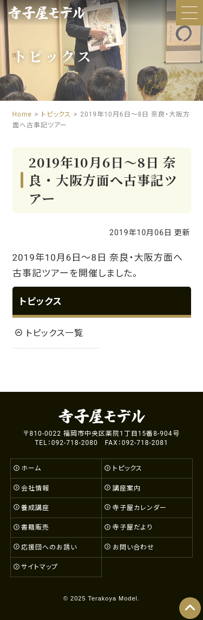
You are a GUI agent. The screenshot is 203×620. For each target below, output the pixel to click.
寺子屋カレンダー (140, 508)
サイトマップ (39, 567)
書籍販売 (35, 527)
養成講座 (35, 508)
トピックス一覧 (54, 333)
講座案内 (127, 488)
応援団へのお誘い (49, 547)
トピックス (40, 301)
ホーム (31, 468)
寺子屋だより (133, 527)
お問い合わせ (133, 547)
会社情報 (35, 488)
